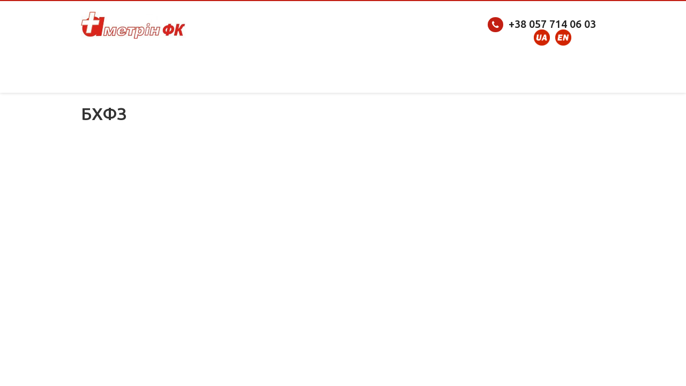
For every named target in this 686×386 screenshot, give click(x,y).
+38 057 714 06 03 (552, 24)
